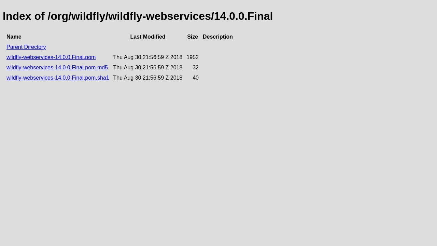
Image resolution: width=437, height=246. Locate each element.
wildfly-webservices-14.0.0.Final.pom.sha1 (57, 78)
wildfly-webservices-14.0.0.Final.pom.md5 (57, 67)
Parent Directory (26, 47)
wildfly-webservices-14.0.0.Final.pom (51, 57)
